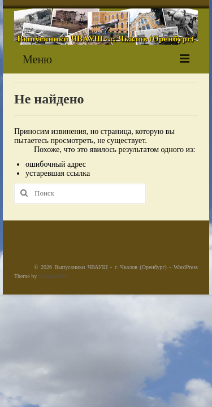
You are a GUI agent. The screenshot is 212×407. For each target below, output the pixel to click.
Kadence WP (53, 276)
